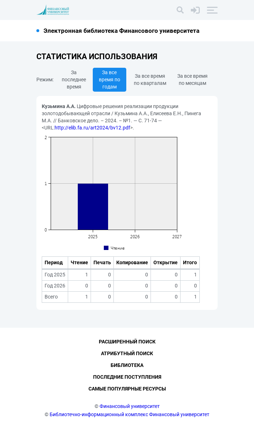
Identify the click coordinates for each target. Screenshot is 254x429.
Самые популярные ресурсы (127, 389)
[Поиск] (180, 10)
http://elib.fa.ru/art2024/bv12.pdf (92, 128)
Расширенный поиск (127, 341)
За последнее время (74, 80)
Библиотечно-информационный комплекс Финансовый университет (129, 414)
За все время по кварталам (150, 79)
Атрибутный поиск (127, 353)
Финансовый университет (130, 406)
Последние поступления (127, 377)
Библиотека (127, 365)
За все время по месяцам (192, 79)
